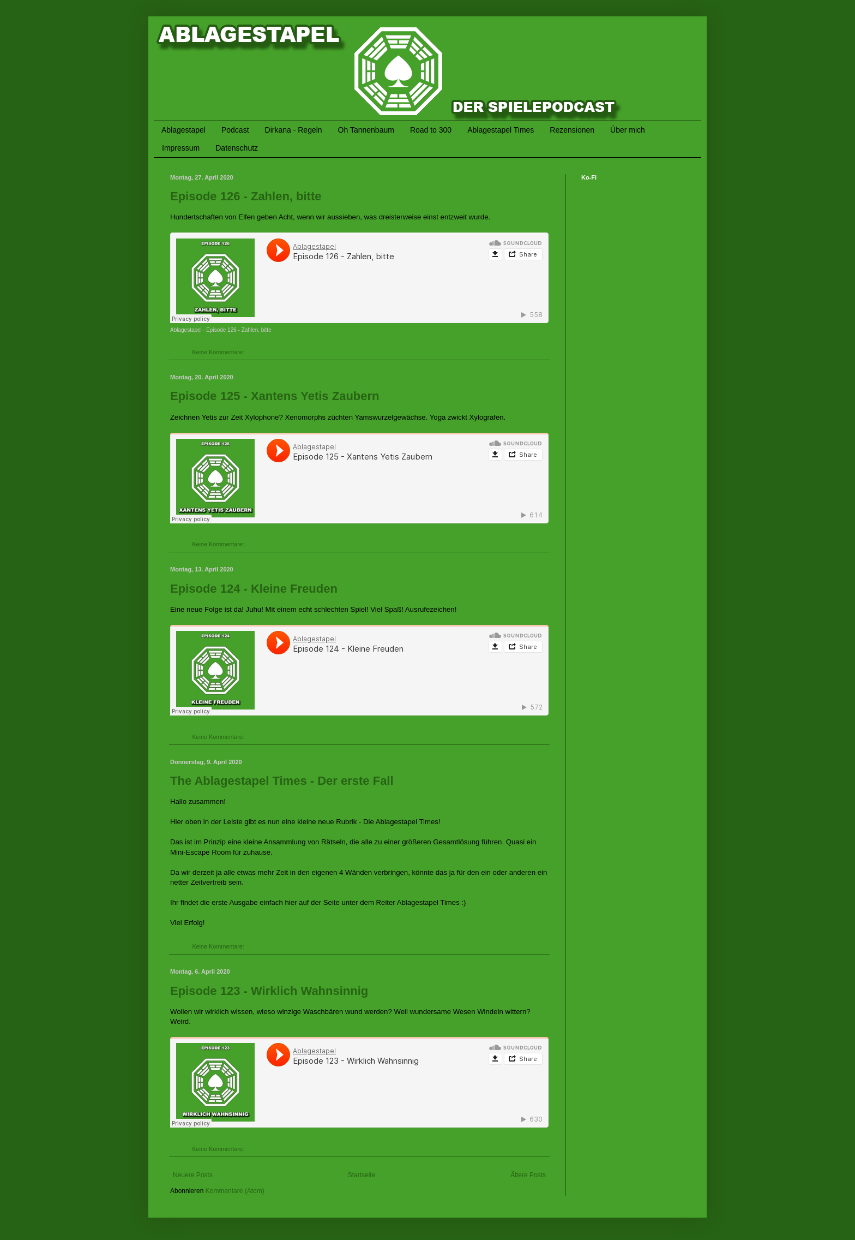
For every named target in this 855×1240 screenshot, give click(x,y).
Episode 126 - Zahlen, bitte (246, 196)
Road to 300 (430, 130)
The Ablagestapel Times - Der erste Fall (282, 781)
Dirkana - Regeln (293, 130)
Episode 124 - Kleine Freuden (254, 588)
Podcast (235, 130)
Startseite (362, 1175)
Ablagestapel (183, 130)
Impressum (181, 148)
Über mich (627, 130)
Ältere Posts (528, 1175)
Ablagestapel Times (500, 130)
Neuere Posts (193, 1175)
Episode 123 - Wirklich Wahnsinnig (269, 991)
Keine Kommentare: (218, 352)
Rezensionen (572, 130)
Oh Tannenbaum (366, 130)
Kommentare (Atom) (235, 1191)
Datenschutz (236, 148)
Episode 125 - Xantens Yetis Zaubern (275, 396)
